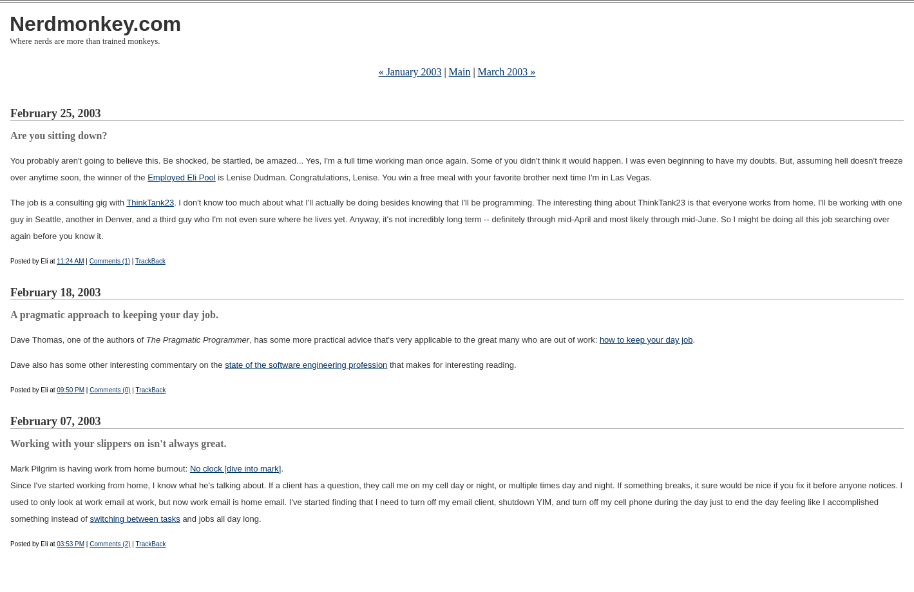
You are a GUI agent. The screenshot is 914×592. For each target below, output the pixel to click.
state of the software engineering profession (306, 365)
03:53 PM (70, 544)
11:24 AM (70, 261)
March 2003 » (507, 71)
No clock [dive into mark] (235, 468)
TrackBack (150, 261)
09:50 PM (70, 390)
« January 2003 (410, 71)
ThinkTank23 (150, 202)
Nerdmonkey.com (95, 23)
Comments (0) (110, 390)
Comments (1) (110, 261)
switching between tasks (135, 519)
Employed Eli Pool (182, 177)
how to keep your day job (646, 340)
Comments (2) (110, 544)
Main (460, 71)
